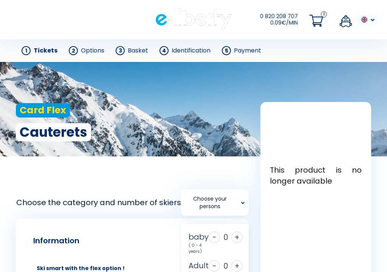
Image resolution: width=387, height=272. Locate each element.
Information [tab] (56, 240)
